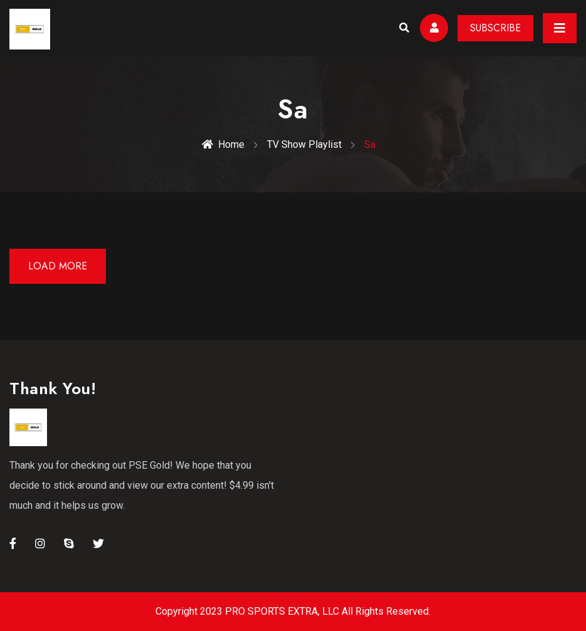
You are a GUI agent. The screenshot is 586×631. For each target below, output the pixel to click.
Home (223, 144)
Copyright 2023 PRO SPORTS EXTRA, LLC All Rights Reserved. (293, 611)
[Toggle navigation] (560, 28)
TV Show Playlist (304, 144)
